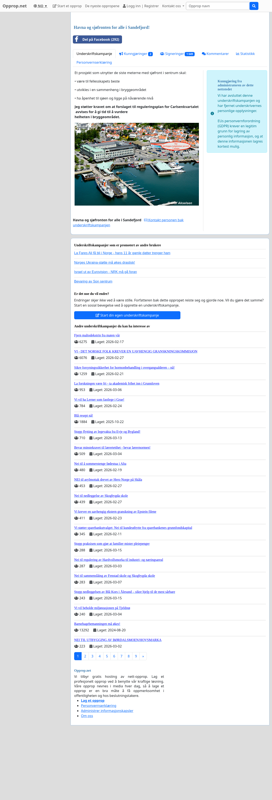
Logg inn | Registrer (141, 6)
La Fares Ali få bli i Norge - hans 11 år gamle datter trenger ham (122, 253)
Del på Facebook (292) (96, 39)
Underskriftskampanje (94, 53)
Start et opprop (67, 6)
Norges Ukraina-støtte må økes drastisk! (104, 262)
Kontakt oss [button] (172, 6)
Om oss (87, 715)
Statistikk (245, 53)
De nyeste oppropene (102, 6)
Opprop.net (15, 6)
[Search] (218, 6)
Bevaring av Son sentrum (93, 281)
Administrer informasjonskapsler (107, 710)
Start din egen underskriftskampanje (127, 315)
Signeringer (177, 53)
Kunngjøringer (136, 53)
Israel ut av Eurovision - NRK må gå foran (105, 272)
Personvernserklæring (94, 62)
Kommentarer (215, 53)
